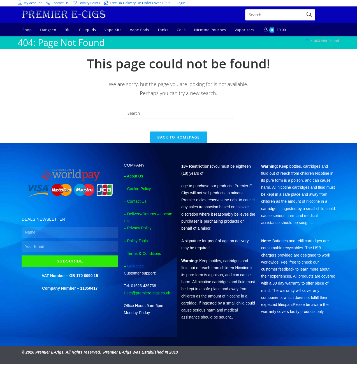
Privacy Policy (139, 232)
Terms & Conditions (144, 258)
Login (181, 3)
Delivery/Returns (141, 218)
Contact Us (136, 206)
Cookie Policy (139, 193)
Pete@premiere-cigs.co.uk (147, 297)
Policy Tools (137, 245)
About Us (135, 180)
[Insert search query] (178, 113)
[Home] (307, 40)
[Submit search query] (309, 14)
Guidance (135, 270)
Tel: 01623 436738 (140, 290)
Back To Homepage (178, 141)
